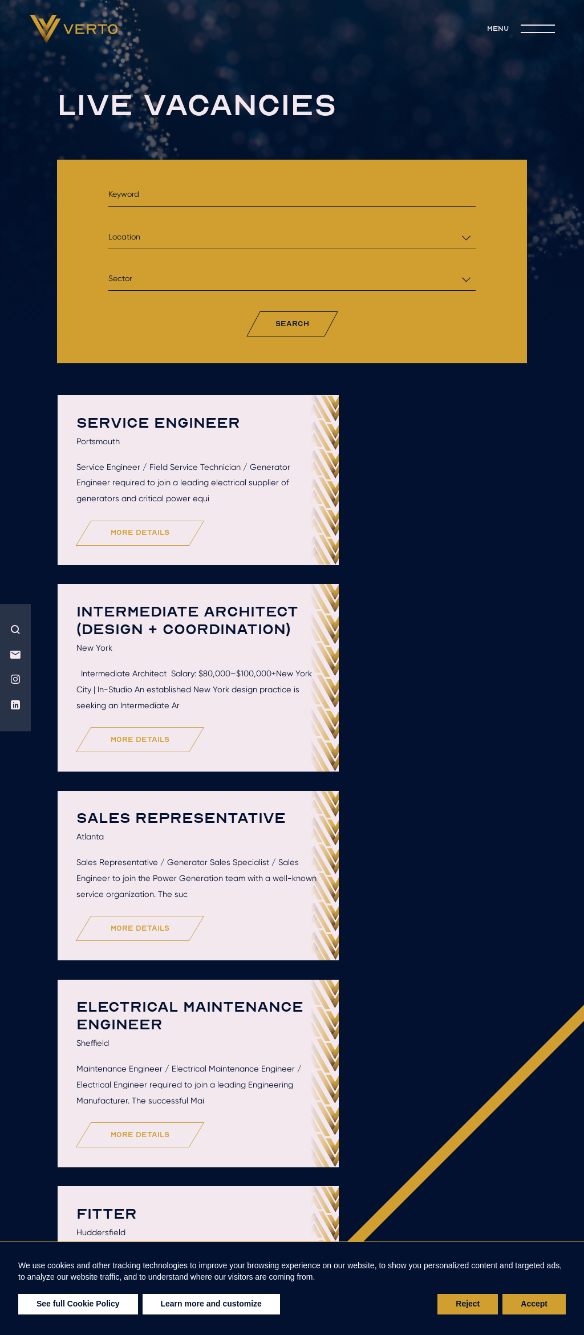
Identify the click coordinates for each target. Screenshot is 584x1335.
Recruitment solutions (431, 1216)
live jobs (238, 1232)
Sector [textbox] (120, 278)
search (292, 323)
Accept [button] (534, 1303)
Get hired (308, 1216)
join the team (334, 1232)
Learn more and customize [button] (211, 1303)
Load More (295, 1147)
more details (142, 586)
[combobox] (292, 237)
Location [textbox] (124, 236)
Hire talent (216, 1216)
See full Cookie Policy (78, 1303)
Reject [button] (468, 1303)
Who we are (121, 1216)
